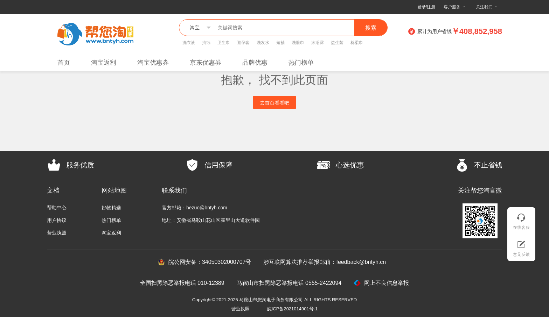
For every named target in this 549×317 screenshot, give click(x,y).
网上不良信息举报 (381, 283)
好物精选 (111, 207)
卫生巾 (223, 42)
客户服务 (452, 7)
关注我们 (484, 7)
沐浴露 (317, 42)
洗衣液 (188, 42)
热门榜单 (301, 62)
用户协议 (57, 220)
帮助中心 (57, 207)
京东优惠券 (205, 62)
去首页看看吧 (274, 103)
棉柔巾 (356, 42)
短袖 (280, 42)
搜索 (370, 28)
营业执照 (57, 233)
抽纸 (206, 42)
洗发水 (263, 42)
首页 (63, 62)
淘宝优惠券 (153, 62)
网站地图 (114, 190)
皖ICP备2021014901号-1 (292, 308)
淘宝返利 (103, 62)
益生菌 (337, 42)
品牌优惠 (254, 62)
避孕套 (243, 42)
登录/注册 (426, 7)
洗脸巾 (298, 42)
